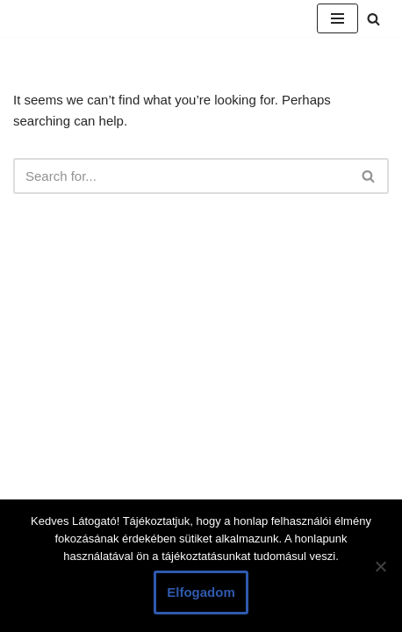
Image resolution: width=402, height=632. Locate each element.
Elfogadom (201, 592)
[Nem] (380, 566)
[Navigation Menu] (337, 18)
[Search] (373, 18)
